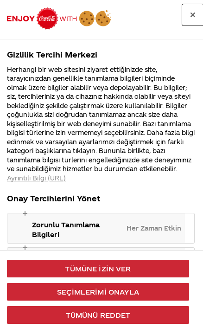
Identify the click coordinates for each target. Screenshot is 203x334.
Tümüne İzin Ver (98, 268)
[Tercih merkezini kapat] (193, 15)
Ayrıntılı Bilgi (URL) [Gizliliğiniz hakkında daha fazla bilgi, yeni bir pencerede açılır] (36, 177)
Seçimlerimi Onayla (98, 292)
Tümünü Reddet (98, 315)
